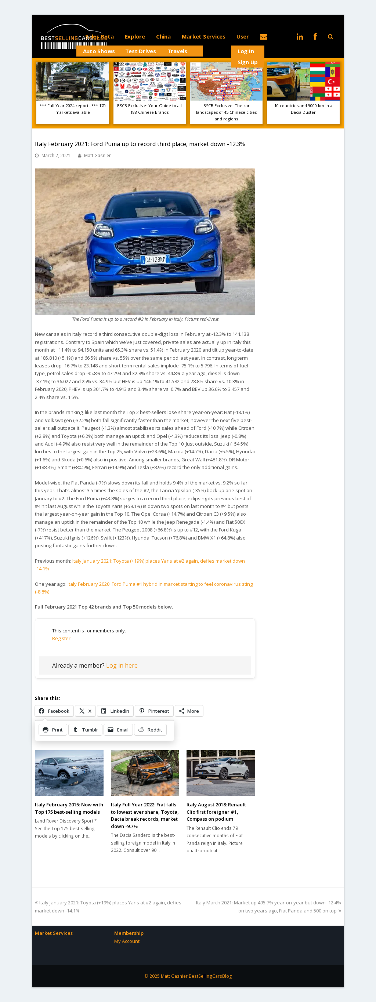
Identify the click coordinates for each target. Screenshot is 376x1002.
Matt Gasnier (97, 155)
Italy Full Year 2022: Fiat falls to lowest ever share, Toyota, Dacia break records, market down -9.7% (145, 815)
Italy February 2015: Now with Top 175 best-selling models (69, 808)
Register (61, 638)
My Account (127, 941)
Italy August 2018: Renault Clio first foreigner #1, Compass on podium (216, 811)
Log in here (122, 665)
